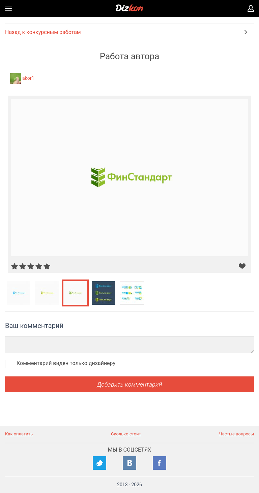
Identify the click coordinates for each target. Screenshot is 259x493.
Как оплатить (19, 433)
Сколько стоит (126, 433)
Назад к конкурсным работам (43, 32)
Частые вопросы (236, 433)
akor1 (28, 78)
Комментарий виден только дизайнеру (66, 363)
